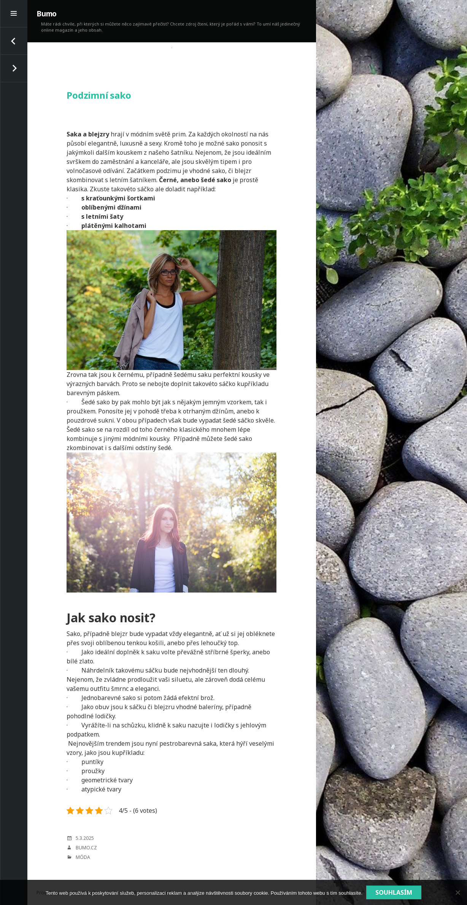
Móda (83, 857)
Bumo (47, 14)
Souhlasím (393, 892)
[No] (457, 892)
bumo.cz (86, 847)
